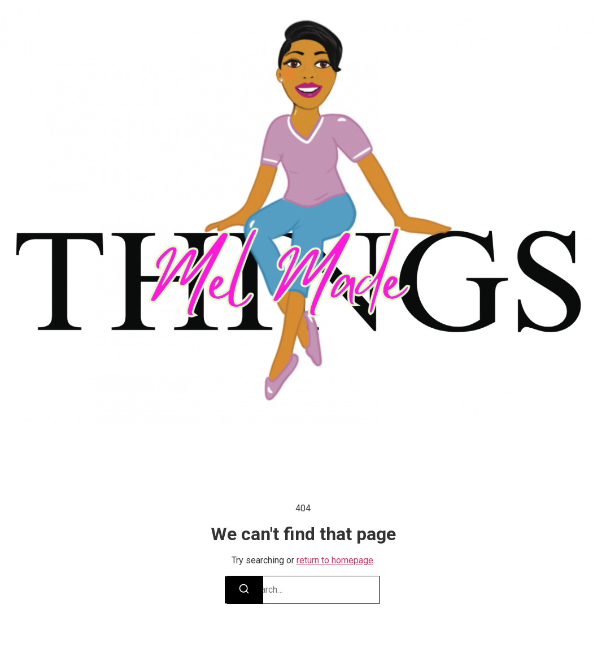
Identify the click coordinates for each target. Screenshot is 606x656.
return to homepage (335, 560)
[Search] (244, 589)
